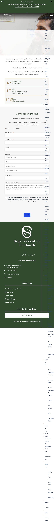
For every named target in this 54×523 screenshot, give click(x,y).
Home (46, 512)
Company (8, 175)
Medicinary (9, 292)
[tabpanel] (27, 34)
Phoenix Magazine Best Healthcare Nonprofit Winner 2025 (48, 132)
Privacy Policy (10, 299)
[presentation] (18, 207)
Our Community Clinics (48, 278)
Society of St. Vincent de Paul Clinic (50, 311)
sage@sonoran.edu (13, 274)
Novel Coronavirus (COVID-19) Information (48, 441)
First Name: (9, 132)
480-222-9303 (11, 271)
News (46, 433)
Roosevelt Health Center (50, 344)
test (46, 63)
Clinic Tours (9, 295)
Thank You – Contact (47, 265)
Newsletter (48, 273)
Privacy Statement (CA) (47, 48)
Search (46, 502)
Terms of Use (9, 302)
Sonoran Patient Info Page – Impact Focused (47, 214)
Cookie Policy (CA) (46, 30)
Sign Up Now (27, 315)
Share (46, 104)
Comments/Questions (12, 183)
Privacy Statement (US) (47, 58)
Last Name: (9, 140)
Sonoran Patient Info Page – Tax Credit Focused (47, 234)
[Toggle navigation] (50, 15)
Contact (47, 507)
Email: (7, 147)
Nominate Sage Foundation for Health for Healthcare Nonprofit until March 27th (27, 5)
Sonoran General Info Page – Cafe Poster (47, 173)
